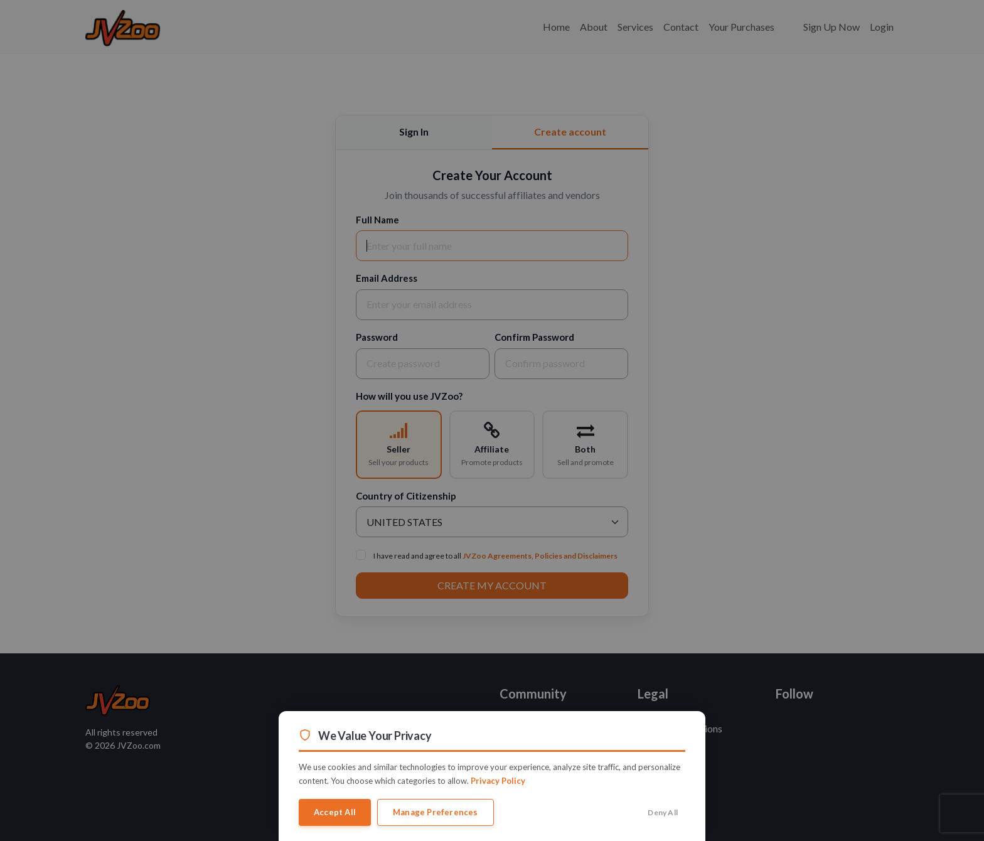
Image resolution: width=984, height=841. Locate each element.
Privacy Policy (498, 781)
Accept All (335, 812)
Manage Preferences (435, 812)
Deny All (663, 812)
